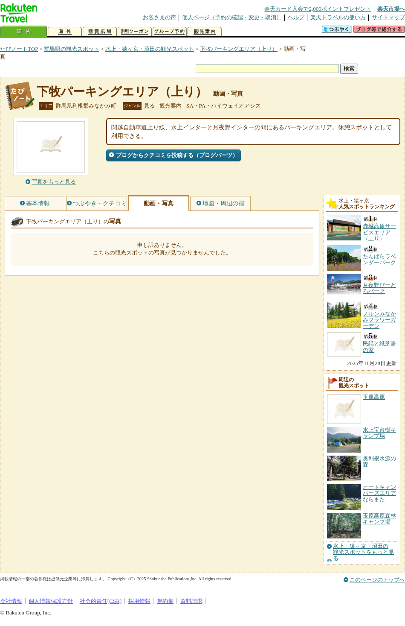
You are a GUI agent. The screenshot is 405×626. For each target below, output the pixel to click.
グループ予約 (170, 32)
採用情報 (139, 601)
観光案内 (205, 32)
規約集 (165, 601)
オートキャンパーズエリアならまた (379, 493)
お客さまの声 (159, 17)
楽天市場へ (391, 9)
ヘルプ (296, 17)
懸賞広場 (100, 32)
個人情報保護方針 (51, 601)
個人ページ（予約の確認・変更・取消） (232, 17)
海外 (65, 32)
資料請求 (191, 601)
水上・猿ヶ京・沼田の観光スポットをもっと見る (363, 552)
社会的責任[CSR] (101, 601)
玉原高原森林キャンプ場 (379, 518)
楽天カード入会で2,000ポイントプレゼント (317, 9)
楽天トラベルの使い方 (338, 17)
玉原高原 (374, 397)
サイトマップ (388, 17)
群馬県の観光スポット (71, 49)
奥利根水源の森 (379, 461)
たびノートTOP (19, 49)
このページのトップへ (377, 579)
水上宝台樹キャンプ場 (379, 433)
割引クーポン (135, 32)
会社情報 (11, 601)
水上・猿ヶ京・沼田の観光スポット (149, 49)
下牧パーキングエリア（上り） (239, 49)
